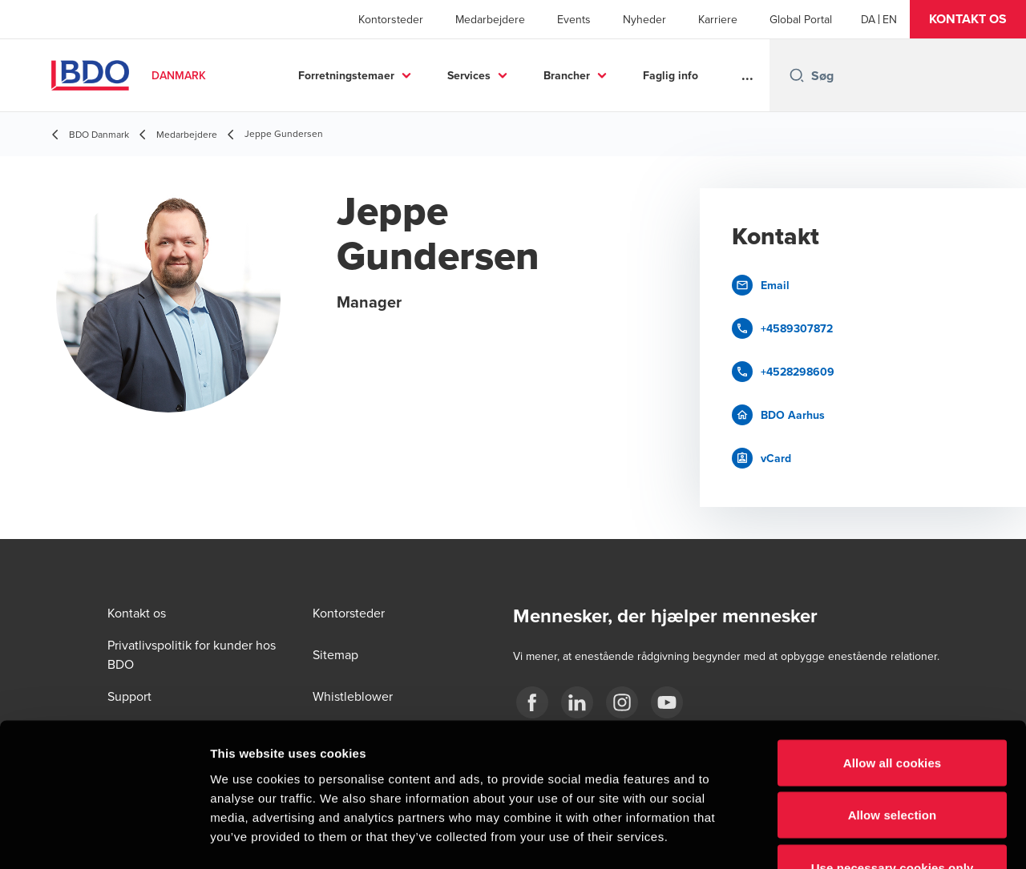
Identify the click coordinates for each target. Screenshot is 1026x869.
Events (574, 19)
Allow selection (892, 711)
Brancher (566, 75)
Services (469, 75)
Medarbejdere (490, 19)
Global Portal (801, 19)
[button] (968, 19)
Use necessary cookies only (892, 763)
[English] (890, 19)
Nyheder (644, 19)
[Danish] (868, 19)
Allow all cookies (892, 659)
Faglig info (670, 75)
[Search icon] (797, 75)
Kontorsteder (390, 19)
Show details (841, 837)
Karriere (717, 19)
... (747, 75)
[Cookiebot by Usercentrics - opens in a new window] (104, 838)
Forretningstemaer (346, 75)
